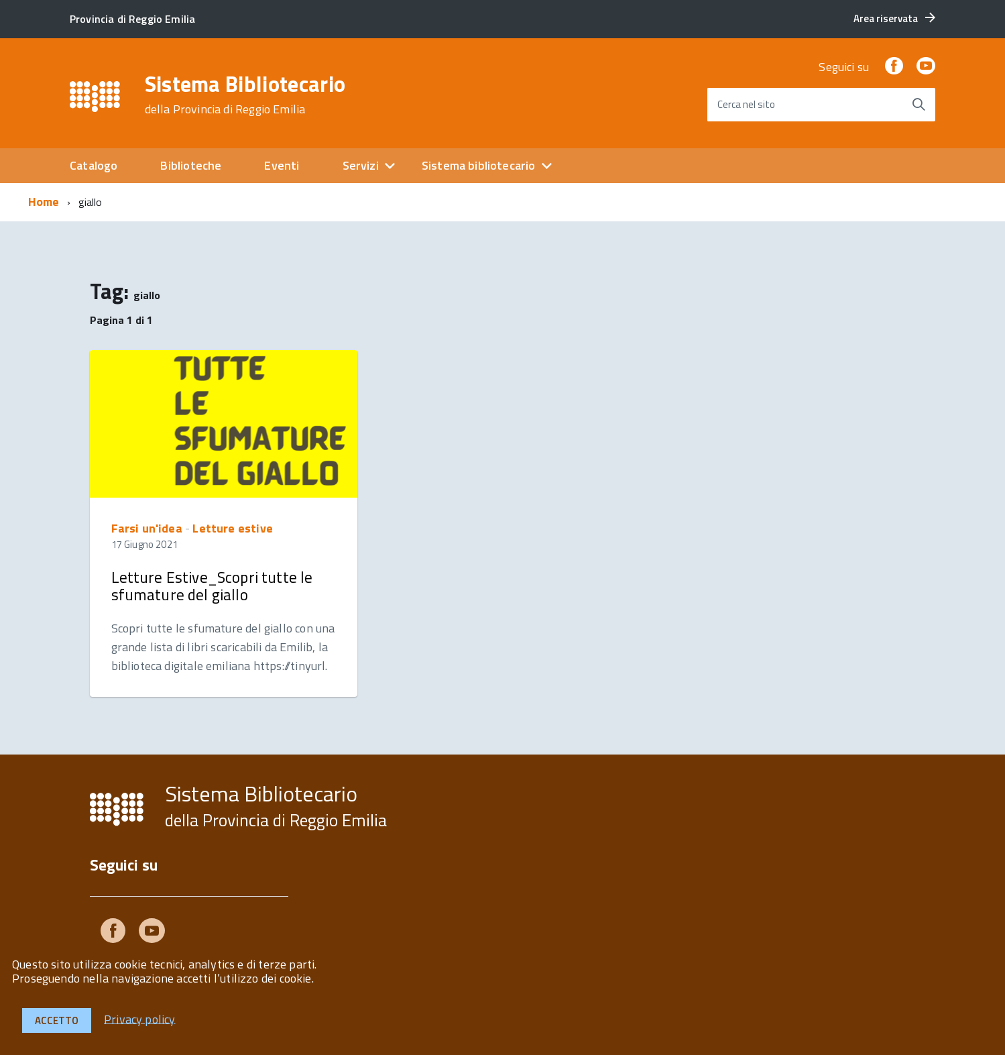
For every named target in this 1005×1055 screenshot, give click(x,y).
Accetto (56, 1020)
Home (44, 201)
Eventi (281, 165)
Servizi (361, 165)
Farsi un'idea (146, 528)
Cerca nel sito (746, 104)
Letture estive (232, 528)
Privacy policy (140, 1018)
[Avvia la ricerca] (918, 104)
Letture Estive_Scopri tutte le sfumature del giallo (212, 585)
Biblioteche (190, 165)
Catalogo (93, 165)
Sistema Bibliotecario (245, 94)
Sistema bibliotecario (479, 165)
